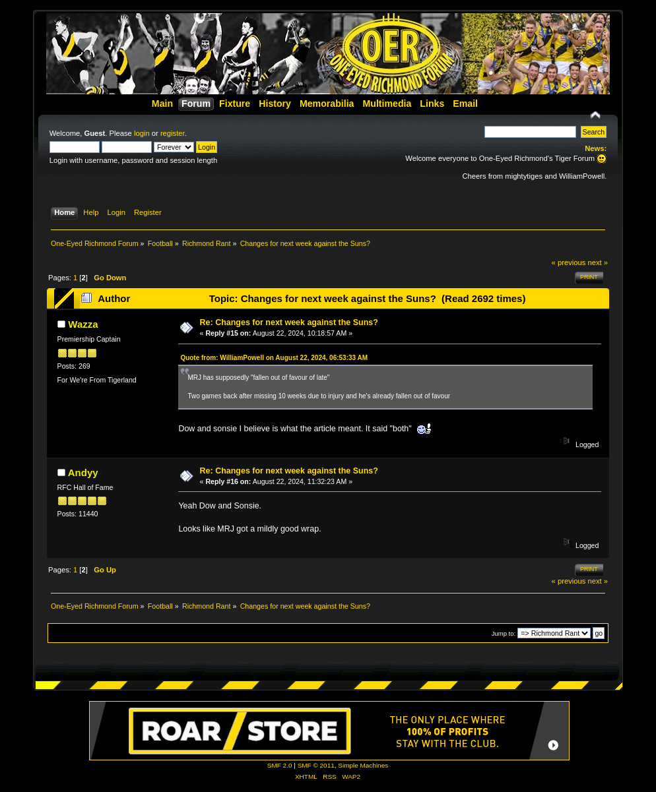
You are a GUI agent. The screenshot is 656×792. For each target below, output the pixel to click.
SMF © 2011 (316, 765)
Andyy (83, 472)
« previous (569, 262)
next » (598, 262)
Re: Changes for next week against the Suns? (289, 322)
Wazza (83, 324)
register (172, 133)
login (142, 133)
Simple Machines (363, 765)
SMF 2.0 (279, 765)
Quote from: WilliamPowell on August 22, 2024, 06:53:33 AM (274, 357)
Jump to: (504, 633)
